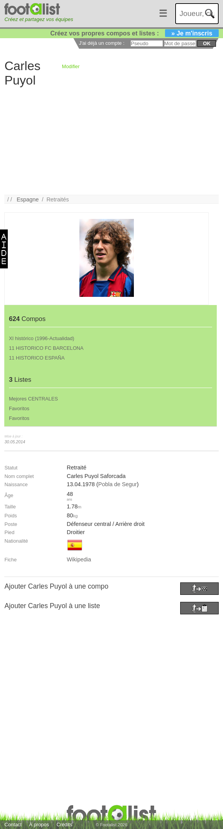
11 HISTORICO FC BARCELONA (46, 348)
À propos (39, 824)
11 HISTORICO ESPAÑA (37, 358)
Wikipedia (79, 559)
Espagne (28, 199)
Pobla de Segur (117, 484)
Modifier (71, 66)
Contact (12, 824)
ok (206, 43)
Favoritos (19, 408)
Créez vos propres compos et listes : (134, 33)
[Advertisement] (109, 140)
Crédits (64, 824)
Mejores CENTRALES (33, 399)
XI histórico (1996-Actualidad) (41, 338)
